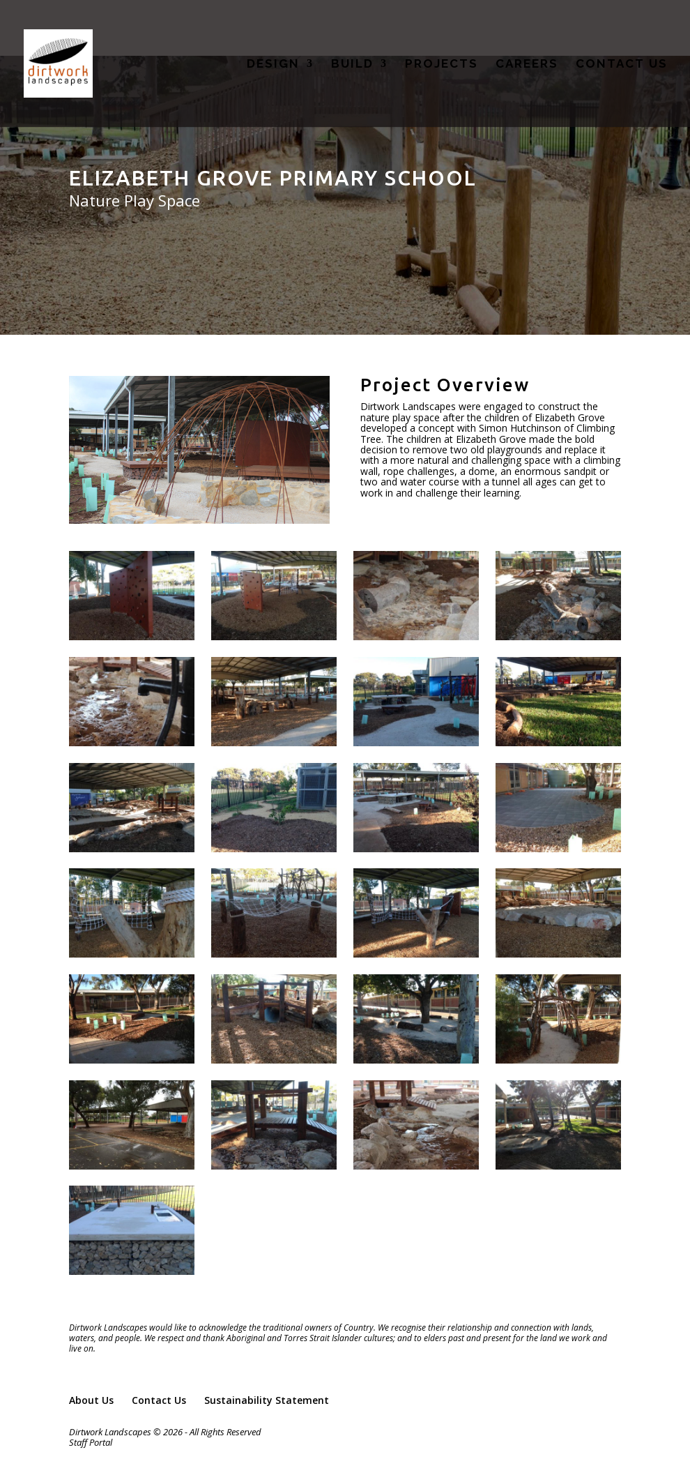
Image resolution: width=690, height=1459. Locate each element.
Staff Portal (90, 1442)
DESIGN (273, 64)
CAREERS (527, 64)
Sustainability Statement (266, 1400)
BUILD (352, 64)
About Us (91, 1400)
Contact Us (159, 1400)
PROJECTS (441, 64)
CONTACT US (622, 64)
